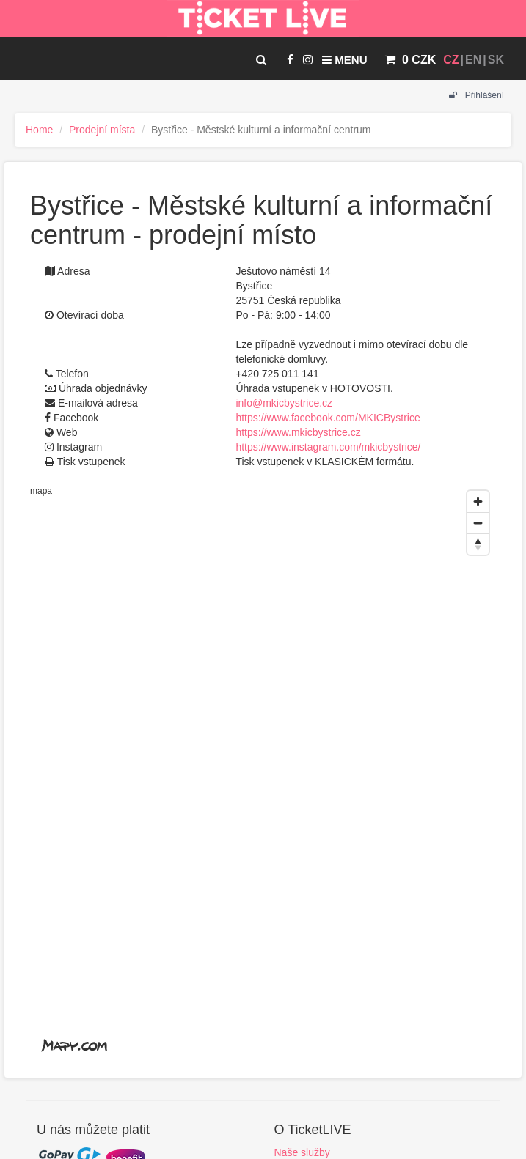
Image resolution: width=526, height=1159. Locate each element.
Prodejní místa (102, 130)
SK (496, 59)
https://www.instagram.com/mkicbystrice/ (327, 447)
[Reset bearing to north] (478, 544)
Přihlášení (476, 95)
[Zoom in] (478, 501)
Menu (344, 59)
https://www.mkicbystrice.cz (297, 432)
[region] (263, 773)
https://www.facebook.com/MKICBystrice (327, 417)
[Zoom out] (478, 522)
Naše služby (302, 1152)
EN (473, 59)
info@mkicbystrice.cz (283, 403)
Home (39, 130)
